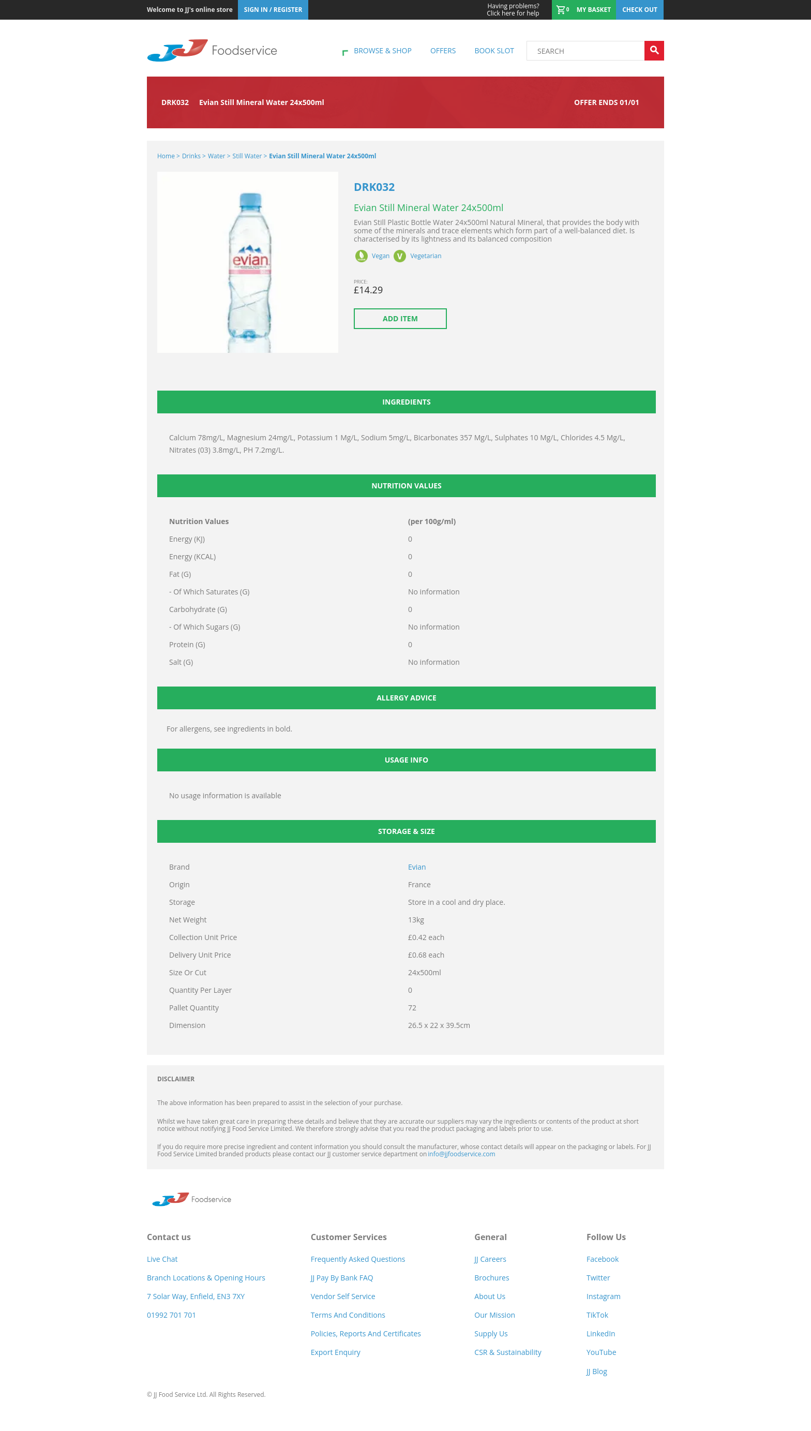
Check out (639, 9)
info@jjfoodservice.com (461, 1154)
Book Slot (494, 50)
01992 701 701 (171, 1315)
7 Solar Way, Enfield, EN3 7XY (196, 1296)
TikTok (597, 1315)
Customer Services (349, 1237)
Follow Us (606, 1237)
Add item (400, 318)
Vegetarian (425, 256)
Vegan (380, 256)
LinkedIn (601, 1333)
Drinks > (194, 156)
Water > (219, 156)
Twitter (598, 1278)
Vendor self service (343, 1296)
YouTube (602, 1352)
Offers (443, 50)
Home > (168, 156)
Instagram (604, 1296)
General (490, 1237)
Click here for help (513, 10)
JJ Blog (597, 1371)
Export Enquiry (336, 1352)
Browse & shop (383, 50)
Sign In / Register (273, 9)
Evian (417, 867)
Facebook (603, 1259)
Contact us (169, 1237)
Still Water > (250, 156)
